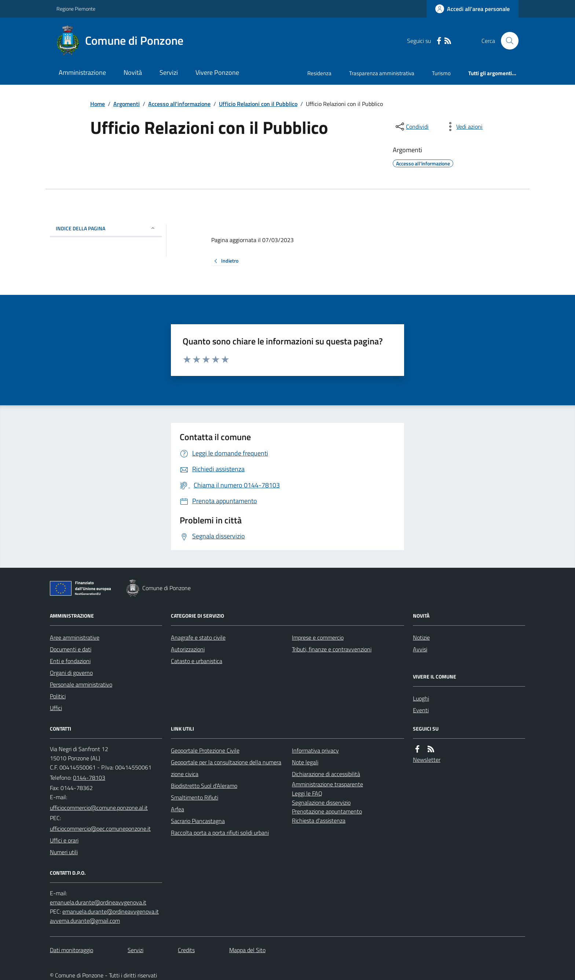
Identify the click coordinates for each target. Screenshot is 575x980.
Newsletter (426, 759)
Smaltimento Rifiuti (194, 797)
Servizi (169, 72)
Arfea (177, 809)
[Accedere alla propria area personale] (472, 9)
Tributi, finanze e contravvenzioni (331, 649)
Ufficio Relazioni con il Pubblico (258, 103)
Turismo (441, 73)
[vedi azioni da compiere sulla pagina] (463, 126)
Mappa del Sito (247, 950)
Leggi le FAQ (307, 793)
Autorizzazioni (188, 649)
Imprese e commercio (318, 637)
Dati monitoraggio (71, 950)
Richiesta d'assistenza (318, 820)
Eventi (421, 710)
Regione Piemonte (75, 8)
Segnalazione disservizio (321, 802)
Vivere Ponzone (217, 72)
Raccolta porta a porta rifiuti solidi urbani (220, 832)
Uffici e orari (64, 840)
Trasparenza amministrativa (381, 73)
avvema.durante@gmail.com (85, 920)
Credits (186, 950)
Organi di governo (71, 672)
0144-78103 (89, 777)
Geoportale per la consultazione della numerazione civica (226, 768)
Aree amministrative (74, 637)
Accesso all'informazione (179, 103)
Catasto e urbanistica (196, 661)
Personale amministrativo (81, 684)
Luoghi (421, 698)
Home (97, 103)
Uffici (56, 707)
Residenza (319, 73)
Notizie (421, 637)
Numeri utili (64, 852)
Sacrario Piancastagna (198, 820)
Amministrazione (82, 72)
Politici (58, 696)
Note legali (305, 762)
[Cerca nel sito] (507, 41)
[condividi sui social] (411, 126)
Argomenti (126, 103)
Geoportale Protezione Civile (205, 750)
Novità (133, 72)
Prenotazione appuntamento (327, 811)
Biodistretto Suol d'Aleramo (204, 785)
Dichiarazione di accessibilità (326, 773)
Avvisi (420, 649)
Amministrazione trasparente (327, 784)
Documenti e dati (70, 649)
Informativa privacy (315, 750)
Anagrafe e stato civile (198, 637)
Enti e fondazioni (70, 661)
